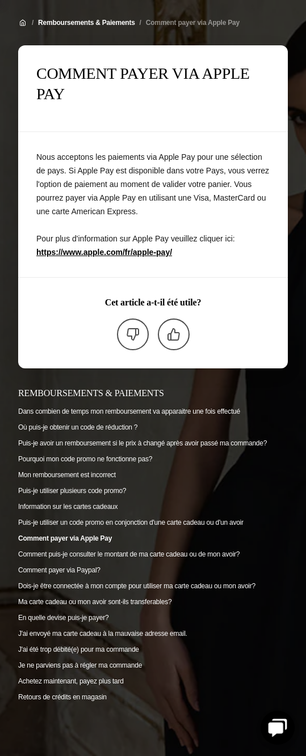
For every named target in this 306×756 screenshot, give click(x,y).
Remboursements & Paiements (86, 23)
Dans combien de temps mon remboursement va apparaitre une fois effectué (129, 411)
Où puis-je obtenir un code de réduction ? (77, 427)
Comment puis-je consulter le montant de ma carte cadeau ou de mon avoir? (129, 554)
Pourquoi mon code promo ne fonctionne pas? (85, 459)
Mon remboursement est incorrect (67, 475)
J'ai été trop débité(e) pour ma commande (78, 649)
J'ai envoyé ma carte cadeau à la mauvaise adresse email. (102, 634)
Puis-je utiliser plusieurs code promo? (72, 491)
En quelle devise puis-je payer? (63, 618)
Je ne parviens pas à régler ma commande (80, 665)
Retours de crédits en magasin (62, 697)
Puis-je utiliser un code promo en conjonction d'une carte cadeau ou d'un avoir (131, 522)
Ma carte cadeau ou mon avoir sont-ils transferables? (94, 602)
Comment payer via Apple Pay (193, 23)
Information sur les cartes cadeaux (68, 507)
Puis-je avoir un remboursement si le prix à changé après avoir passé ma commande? (142, 443)
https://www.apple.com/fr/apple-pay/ (104, 252)
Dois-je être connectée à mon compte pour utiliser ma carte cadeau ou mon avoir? (136, 586)
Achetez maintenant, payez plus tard (71, 681)
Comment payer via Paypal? (59, 570)
